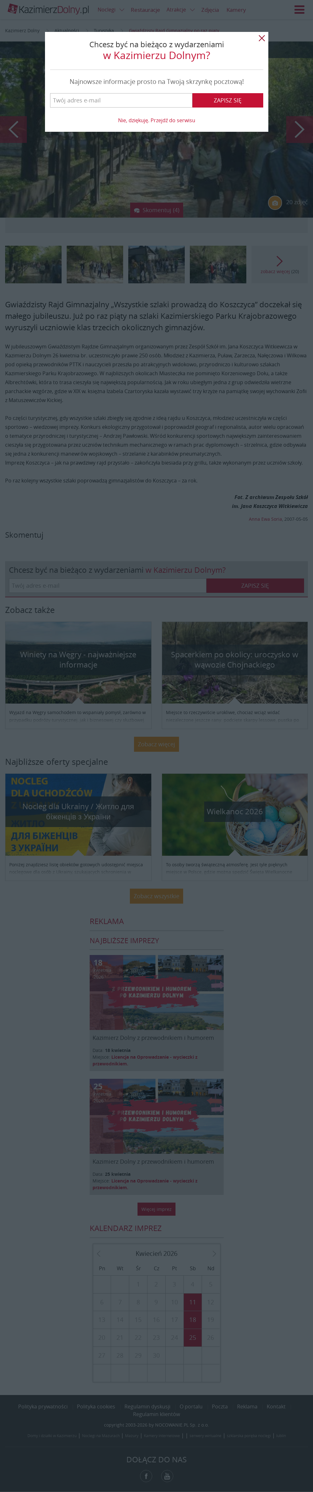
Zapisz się (228, 100)
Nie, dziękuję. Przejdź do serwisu (156, 120)
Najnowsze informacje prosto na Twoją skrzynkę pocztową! (157, 82)
